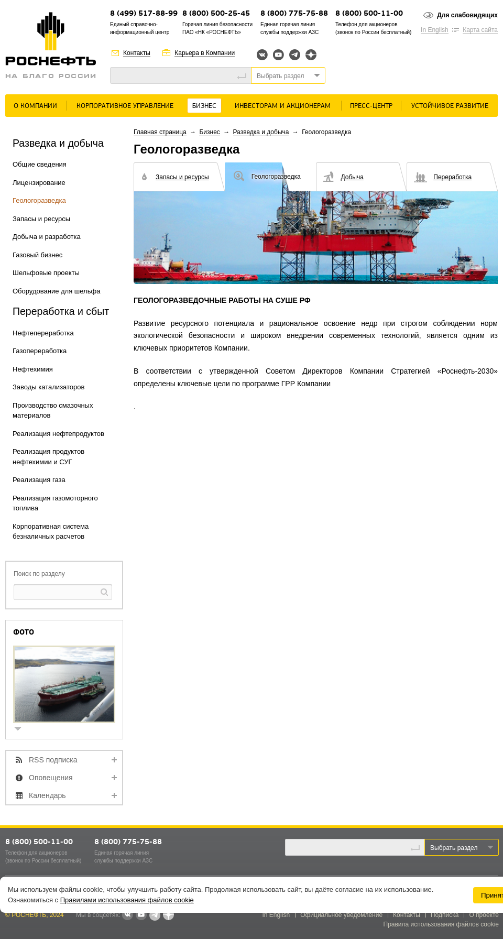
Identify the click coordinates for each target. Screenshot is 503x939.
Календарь (47, 795)
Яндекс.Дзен (310, 54)
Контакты (136, 53)
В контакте (127, 915)
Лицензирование (39, 183)
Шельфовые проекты (46, 273)
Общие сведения (40, 164)
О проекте (484, 915)
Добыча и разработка (47, 237)
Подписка (444, 915)
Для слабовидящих (467, 15)
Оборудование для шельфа (56, 291)
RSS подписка (53, 760)
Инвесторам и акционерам (283, 106)
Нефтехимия (33, 369)
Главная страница (160, 132)
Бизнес (204, 106)
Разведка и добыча (261, 132)
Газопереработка (40, 351)
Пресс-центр (371, 106)
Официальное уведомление (341, 915)
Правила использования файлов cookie (441, 924)
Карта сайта (480, 30)
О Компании (35, 106)
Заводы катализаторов (48, 387)
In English (435, 30)
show (22, 729)
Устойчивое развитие (449, 106)
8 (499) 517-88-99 (144, 14)
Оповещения (51, 777)
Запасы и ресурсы (41, 219)
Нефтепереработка (43, 333)
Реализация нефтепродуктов (58, 434)
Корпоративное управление (124, 106)
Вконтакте (262, 54)
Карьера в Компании (204, 53)
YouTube (278, 54)
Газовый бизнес (37, 255)
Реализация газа (39, 480)
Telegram (294, 54)
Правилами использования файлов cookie (127, 900)
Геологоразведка (39, 200)
